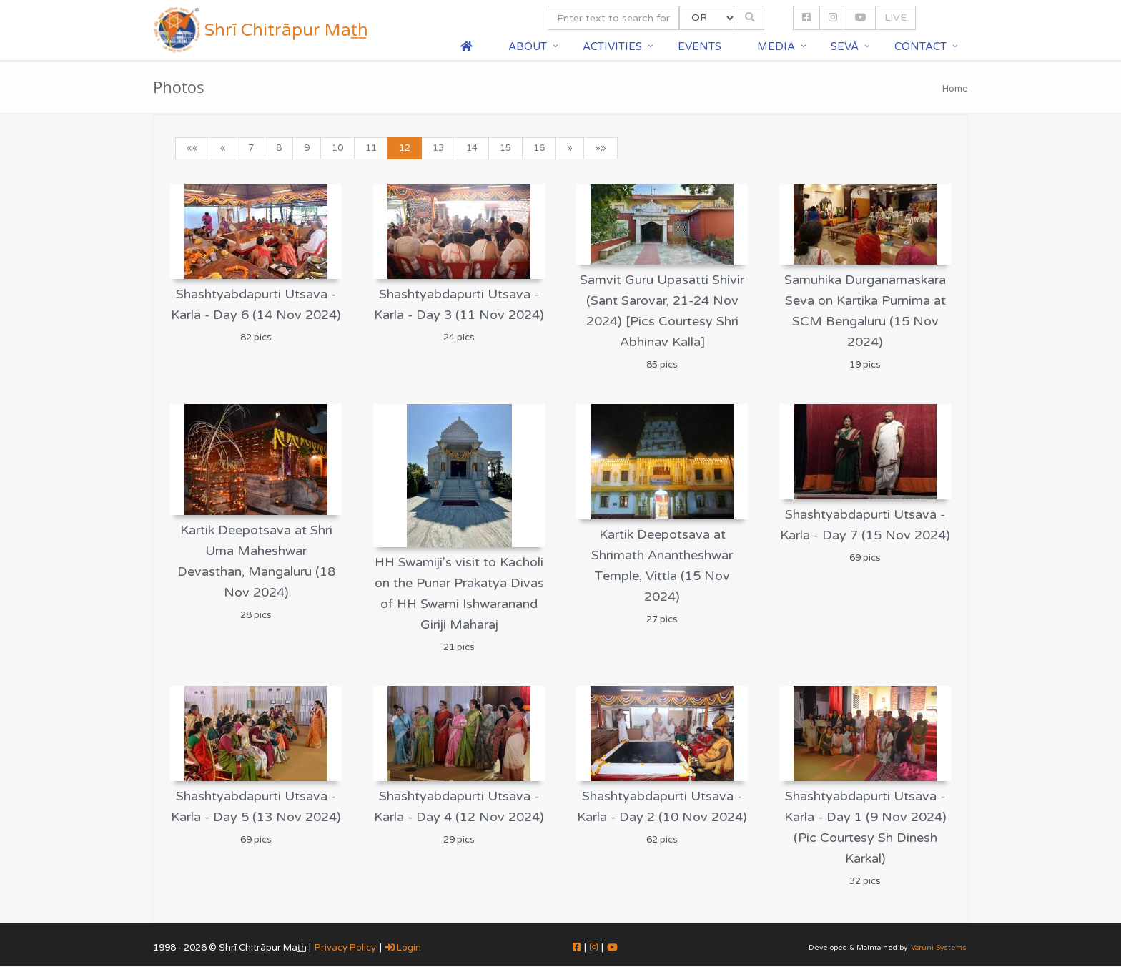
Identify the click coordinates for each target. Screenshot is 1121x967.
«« (192, 148)
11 (371, 148)
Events (699, 46)
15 (505, 148)
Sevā (845, 46)
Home (955, 88)
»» (600, 148)
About (527, 46)
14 (472, 148)
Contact (920, 46)
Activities (612, 46)
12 (404, 148)
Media (776, 46)
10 (337, 148)
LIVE (895, 17)
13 (438, 148)
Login (403, 947)
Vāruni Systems (939, 947)
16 (539, 148)
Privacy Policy (345, 947)
